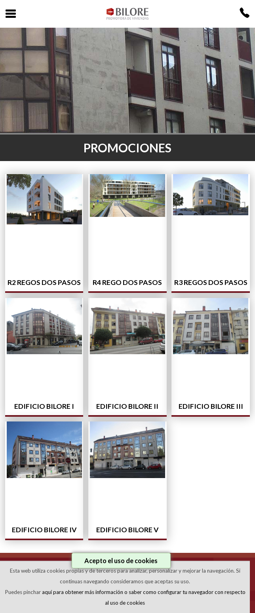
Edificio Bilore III (211, 406)
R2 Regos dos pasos (44, 282)
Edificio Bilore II (127, 406)
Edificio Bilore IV (44, 530)
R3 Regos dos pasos (210, 282)
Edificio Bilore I (44, 406)
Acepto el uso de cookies (121, 560)
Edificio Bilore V (127, 530)
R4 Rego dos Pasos (127, 282)
